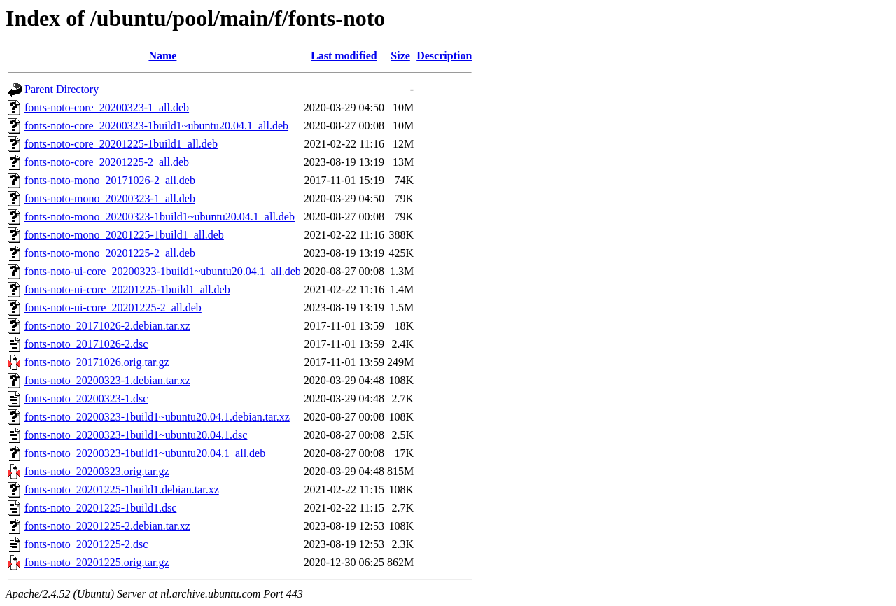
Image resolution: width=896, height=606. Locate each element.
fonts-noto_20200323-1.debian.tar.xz (107, 380)
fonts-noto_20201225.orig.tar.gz (96, 562)
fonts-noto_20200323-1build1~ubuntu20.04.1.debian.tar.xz (157, 417)
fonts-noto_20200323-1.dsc (86, 398)
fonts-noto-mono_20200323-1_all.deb (109, 198)
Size (400, 56)
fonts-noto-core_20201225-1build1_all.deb (121, 144)
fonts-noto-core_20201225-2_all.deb (106, 162)
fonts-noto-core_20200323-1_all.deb (106, 107)
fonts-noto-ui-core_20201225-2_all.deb (113, 307)
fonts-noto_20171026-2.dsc (86, 344)
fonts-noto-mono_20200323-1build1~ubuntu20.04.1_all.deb (159, 217)
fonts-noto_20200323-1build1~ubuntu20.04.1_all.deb (144, 453)
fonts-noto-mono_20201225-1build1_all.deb (124, 235)
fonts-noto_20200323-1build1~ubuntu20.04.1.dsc (135, 435)
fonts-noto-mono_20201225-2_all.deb (109, 253)
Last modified (344, 56)
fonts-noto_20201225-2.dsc (86, 544)
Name (162, 56)
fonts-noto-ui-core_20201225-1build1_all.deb (127, 289)
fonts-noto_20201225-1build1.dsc (100, 508)
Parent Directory (61, 89)
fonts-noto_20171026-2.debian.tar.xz (107, 326)
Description (444, 56)
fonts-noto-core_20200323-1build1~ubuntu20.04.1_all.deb (156, 126)
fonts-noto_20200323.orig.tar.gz (96, 471)
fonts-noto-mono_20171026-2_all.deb (109, 180)
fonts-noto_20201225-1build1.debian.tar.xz (121, 489)
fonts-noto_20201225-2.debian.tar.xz (107, 526)
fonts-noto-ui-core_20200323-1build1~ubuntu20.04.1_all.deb (162, 271)
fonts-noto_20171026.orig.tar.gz (96, 362)
